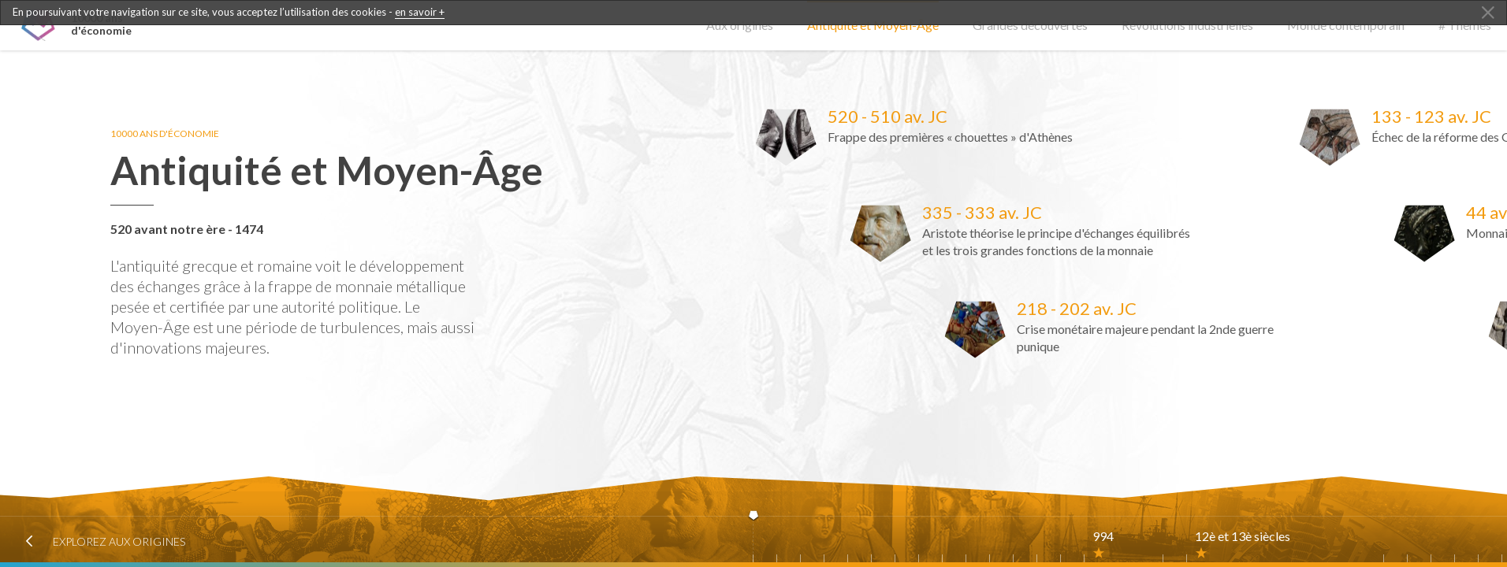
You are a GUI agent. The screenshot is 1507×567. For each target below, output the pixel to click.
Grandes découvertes (1030, 24)
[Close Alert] (1488, 13)
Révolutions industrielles (1187, 24)
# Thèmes (1464, 24)
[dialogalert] (753, 12)
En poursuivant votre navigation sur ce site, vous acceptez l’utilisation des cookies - (229, 12)
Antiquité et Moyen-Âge (873, 24)
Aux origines (739, 24)
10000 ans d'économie (171, 133)
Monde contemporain (1346, 24)
